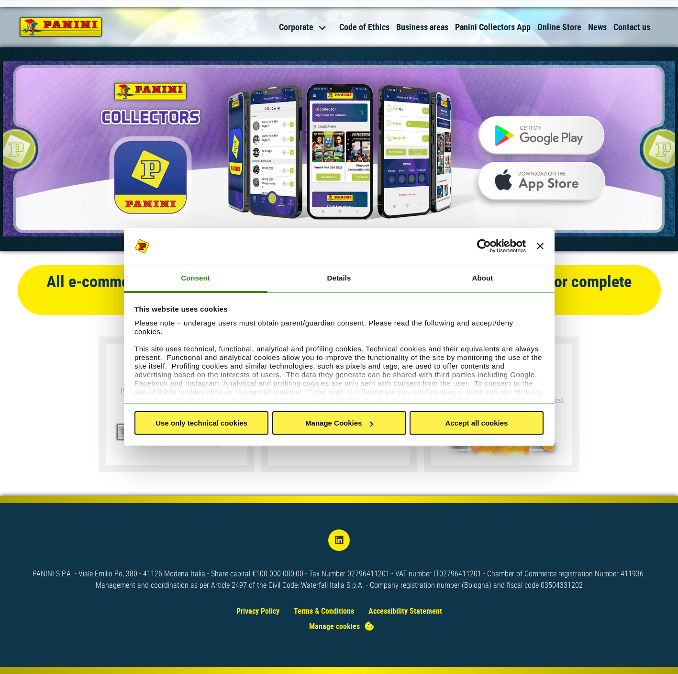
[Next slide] (664, 151)
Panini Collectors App (493, 27)
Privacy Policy (257, 611)
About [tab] (482, 278)
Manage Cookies (339, 423)
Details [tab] (339, 278)
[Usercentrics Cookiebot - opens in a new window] (484, 246)
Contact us (631, 27)
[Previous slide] (14, 151)
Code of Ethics (364, 27)
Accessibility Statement (405, 611)
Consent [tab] (195, 278)
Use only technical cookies (201, 423)
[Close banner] (540, 246)
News (597, 27)
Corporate (296, 27)
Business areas (422, 27)
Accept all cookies (476, 423)
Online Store (559, 27)
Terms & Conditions (324, 611)
